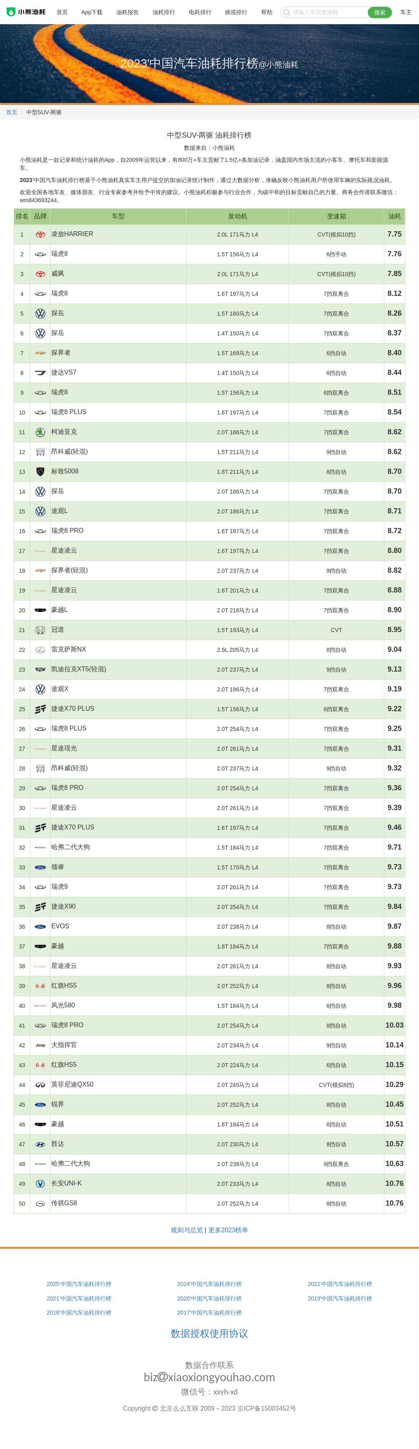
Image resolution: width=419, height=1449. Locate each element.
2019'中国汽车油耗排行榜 (340, 1298)
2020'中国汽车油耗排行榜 (209, 1298)
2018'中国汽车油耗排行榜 (79, 1312)
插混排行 (236, 12)
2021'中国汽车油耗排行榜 (79, 1298)
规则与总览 (187, 1230)
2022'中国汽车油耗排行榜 (340, 1284)
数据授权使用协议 (209, 1333)
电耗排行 (200, 12)
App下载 (92, 12)
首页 (62, 12)
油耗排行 (164, 12)
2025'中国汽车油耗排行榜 (79, 1284)
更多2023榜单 (228, 1230)
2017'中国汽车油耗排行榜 (209, 1312)
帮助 (266, 12)
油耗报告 (127, 12)
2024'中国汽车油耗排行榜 (209, 1284)
